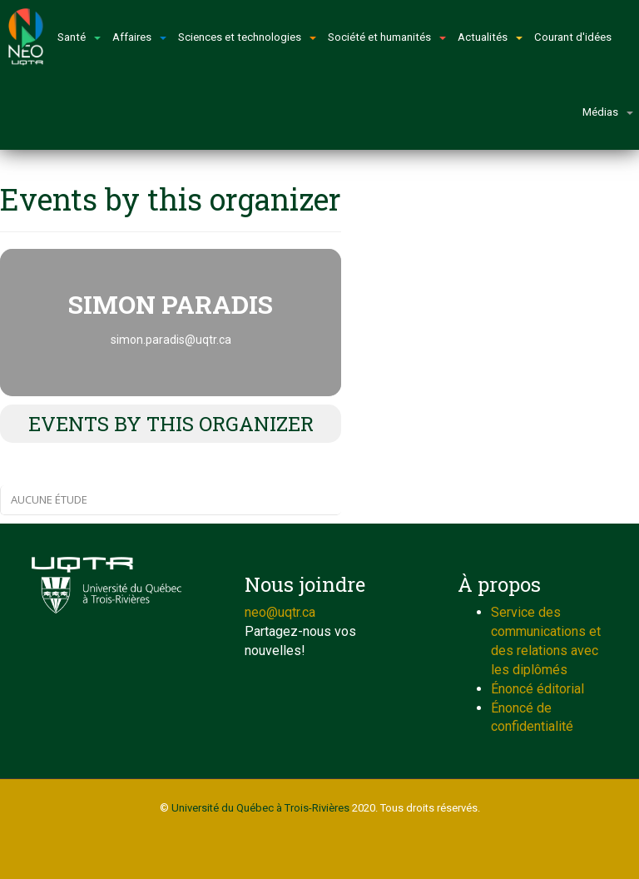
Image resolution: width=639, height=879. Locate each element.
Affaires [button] (139, 37)
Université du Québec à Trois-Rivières (260, 808)
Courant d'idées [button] (573, 37)
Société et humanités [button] (387, 37)
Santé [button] (79, 37)
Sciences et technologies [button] (247, 37)
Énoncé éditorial (537, 689)
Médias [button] (607, 112)
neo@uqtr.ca (280, 612)
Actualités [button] (490, 37)
